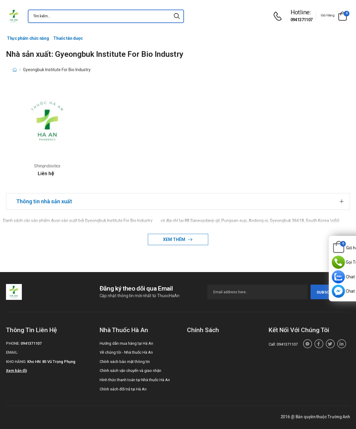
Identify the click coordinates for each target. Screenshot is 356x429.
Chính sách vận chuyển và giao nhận (130, 370)
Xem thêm (174, 239)
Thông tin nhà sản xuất (44, 201)
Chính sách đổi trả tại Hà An (123, 389)
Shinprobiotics (47, 166)
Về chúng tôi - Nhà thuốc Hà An (126, 352)
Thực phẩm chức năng (28, 38)
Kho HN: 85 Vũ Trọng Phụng (51, 361)
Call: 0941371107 (283, 344)
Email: (12, 352)
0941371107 (301, 20)
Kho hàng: (16, 361)
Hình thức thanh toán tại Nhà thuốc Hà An (135, 380)
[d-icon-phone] (279, 16)
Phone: (13, 343)
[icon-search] (177, 16)
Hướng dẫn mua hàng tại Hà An (126, 343)
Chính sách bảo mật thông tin (125, 361)
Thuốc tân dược (68, 38)
